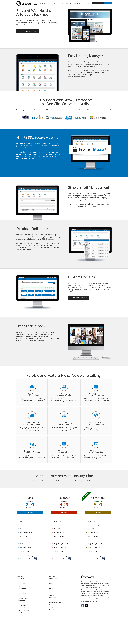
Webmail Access (53, 581)
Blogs (18, 586)
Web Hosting (44, 3)
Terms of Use (53, 607)
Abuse (51, 586)
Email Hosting (21, 583)
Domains (77, 3)
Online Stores (21, 613)
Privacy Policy (52, 609)
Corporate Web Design (55, 600)
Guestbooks (20, 603)
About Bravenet (53, 597)
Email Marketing (66, 3)
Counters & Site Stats (23, 610)
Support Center (53, 578)
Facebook (52, 588)
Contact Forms (21, 595)
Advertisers (52, 583)
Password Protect (22, 598)
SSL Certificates (21, 593)
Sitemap (51, 605)
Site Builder (55, 3)
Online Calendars (21, 608)
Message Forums (22, 605)
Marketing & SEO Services (56, 602)
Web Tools (86, 3)
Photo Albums (21, 600)
